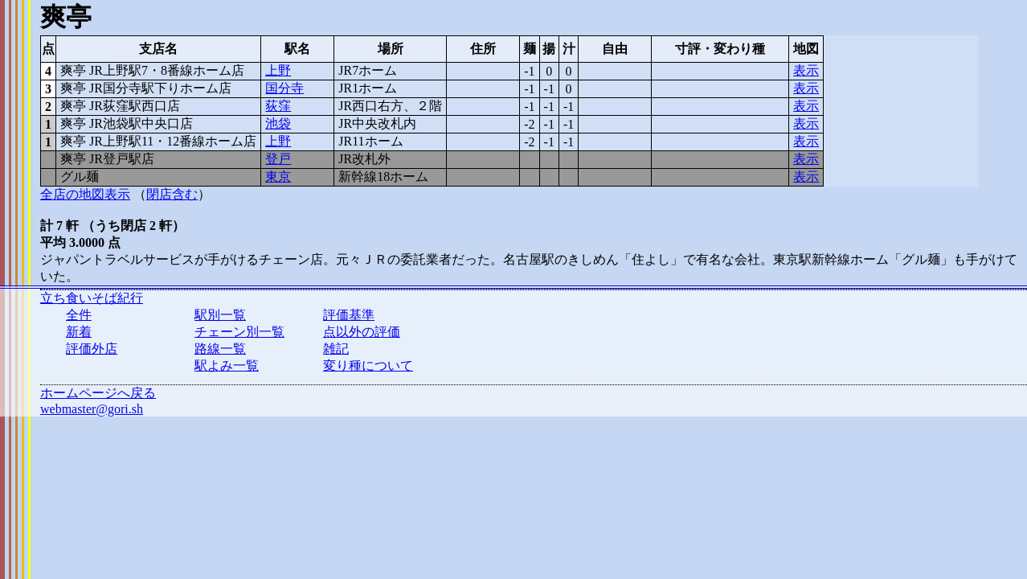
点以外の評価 (361, 332)
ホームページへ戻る (98, 393)
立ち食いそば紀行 (91, 298)
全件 (79, 315)
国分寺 (284, 88)
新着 (79, 332)
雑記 (336, 348)
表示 (806, 70)
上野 (278, 70)
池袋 (278, 123)
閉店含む (172, 194)
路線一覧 (220, 348)
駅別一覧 (220, 315)
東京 (278, 176)
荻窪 (278, 106)
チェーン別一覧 (239, 332)
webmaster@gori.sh (91, 409)
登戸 (278, 159)
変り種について (368, 365)
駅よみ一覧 (226, 365)
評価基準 (348, 315)
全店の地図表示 (85, 194)
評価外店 (91, 348)
